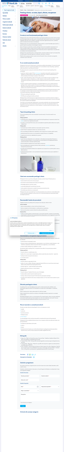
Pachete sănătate (41, 6)
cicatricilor (47, 145)
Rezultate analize (49, 3)
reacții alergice (24, 316)
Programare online (58, 3)
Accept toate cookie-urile (47, 233)
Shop (46, 3)
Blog (49, 5)
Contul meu (52, 3)
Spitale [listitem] (18, 5)
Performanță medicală (8, 25)
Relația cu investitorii (58, 6)
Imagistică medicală (7, 22)
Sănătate (5, 16)
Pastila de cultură (7, 40)
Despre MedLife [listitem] (52, 6)
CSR (4, 43)
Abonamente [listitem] (37, 5)
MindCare (5, 31)
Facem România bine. (4, 6)
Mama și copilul (6, 19)
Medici (9, 5)
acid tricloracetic (38, 73)
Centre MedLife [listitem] (12, 6)
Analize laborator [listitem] (21, 6)
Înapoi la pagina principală (9, 10)
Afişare (50, 230)
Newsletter (42, 3)
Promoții (46, 5)
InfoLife (4, 46)
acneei (22, 120)
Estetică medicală (7, 28)
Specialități (28, 5)
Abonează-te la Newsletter (26, 357)
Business (5, 34)
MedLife (21, 10)
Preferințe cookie (32, 233)
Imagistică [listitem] (32, 5)
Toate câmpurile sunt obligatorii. (26, 402)
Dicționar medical (7, 37)
